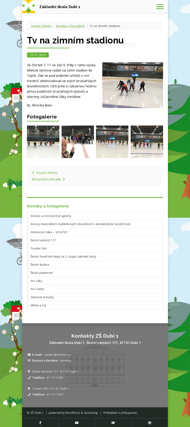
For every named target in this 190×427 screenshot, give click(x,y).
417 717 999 (54, 377)
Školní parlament (41, 273)
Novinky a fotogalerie (70, 26)
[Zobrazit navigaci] (161, 6)
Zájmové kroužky (42, 297)
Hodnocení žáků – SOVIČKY (48, 232)
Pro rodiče (37, 289)
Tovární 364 (38, 248)
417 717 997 (54, 394)
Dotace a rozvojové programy (50, 216)
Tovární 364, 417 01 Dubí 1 (50, 388)
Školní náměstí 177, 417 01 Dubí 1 (55, 371)
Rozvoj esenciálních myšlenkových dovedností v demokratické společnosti (80, 224)
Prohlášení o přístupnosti (120, 413)
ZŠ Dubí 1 (37, 413)
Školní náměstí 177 (43, 240)
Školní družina (39, 265)
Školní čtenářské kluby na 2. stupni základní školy (63, 256)
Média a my (38, 305)
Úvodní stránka (41, 26)
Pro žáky (36, 281)
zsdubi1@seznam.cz (57, 355)
